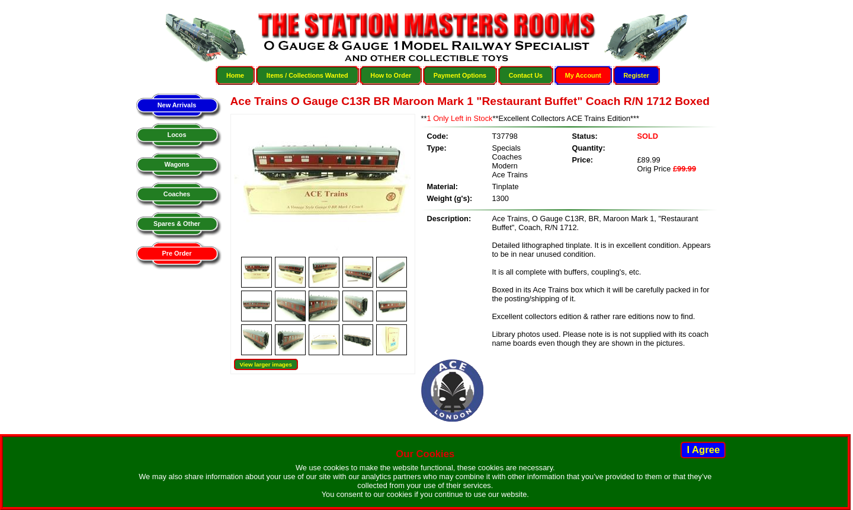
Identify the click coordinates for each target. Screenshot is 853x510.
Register (637, 75)
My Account (583, 75)
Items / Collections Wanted (307, 75)
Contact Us (526, 75)
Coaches (176, 193)
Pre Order (176, 253)
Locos (176, 134)
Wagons (177, 164)
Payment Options (460, 75)
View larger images (266, 364)
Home (235, 75)
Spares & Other (176, 223)
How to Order (390, 75)
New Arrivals (177, 105)
